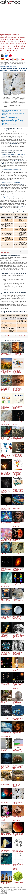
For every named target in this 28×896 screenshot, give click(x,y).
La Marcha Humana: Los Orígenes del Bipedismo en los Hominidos (18, 653)
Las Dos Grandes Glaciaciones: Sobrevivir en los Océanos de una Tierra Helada (18, 618)
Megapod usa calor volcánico (6, 701)
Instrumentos (21, 41)
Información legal (3, 892)
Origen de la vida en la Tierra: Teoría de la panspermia (18, 569)
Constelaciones (5, 37)
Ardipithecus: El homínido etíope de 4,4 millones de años (18, 702)
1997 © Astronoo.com (4, 887)
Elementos (3, 39)
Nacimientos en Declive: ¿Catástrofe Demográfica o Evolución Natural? (6, 455)
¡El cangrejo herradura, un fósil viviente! (18, 554)
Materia (11, 44)
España (6, 62)
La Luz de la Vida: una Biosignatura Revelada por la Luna (18, 834)
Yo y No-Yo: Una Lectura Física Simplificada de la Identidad (6, 406)
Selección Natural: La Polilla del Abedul (6, 717)
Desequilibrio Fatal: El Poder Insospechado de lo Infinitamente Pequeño (6, 355)
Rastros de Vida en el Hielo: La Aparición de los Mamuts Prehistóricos (18, 601)
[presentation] (4, 139)
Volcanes (15, 50)
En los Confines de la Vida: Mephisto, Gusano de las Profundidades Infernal (18, 635)
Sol (22, 48)
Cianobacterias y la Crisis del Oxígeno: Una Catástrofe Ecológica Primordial (18, 801)
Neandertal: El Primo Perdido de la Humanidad (18, 733)
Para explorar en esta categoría (9, 124)
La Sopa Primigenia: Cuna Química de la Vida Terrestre (6, 865)
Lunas (2, 44)
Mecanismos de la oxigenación (9, 117)
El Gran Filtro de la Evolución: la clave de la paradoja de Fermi (18, 354)
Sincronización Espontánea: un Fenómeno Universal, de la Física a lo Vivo (6, 507)
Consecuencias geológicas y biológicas (11, 119)
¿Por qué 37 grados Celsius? (18, 584)
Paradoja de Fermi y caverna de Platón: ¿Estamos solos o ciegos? (6, 766)
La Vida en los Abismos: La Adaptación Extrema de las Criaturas (6, 800)
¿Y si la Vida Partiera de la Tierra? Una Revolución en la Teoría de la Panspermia (6, 472)
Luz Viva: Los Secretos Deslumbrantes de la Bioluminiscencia (6, 849)
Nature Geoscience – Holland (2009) (12, 251)
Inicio (1, 62)
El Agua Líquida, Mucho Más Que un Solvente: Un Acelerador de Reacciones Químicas (6, 734)
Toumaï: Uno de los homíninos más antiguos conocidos (6, 782)
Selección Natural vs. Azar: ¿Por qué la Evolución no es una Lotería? (18, 455)
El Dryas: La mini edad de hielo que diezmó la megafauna (6, 617)
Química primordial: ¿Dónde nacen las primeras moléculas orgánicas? (6, 490)
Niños (23, 46)
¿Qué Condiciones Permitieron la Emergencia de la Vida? (18, 750)
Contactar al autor (3, 893)
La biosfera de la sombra (18, 539)
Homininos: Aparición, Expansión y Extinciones (18, 422)
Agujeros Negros (5, 35)
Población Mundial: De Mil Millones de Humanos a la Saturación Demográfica (18, 866)
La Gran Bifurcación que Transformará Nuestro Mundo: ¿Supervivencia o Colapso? (18, 472)
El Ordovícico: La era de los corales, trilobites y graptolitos (18, 717)
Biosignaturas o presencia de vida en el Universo (6, 569)
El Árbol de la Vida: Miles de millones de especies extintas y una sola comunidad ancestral (18, 783)
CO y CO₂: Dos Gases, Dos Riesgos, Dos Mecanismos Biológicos (18, 489)
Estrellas (11, 39)
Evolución (18, 39)
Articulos (11, 62)
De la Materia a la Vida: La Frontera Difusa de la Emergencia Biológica (6, 818)
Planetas (16, 48)
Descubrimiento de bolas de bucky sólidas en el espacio (6, 653)
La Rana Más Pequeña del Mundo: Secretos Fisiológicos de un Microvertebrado (18, 818)
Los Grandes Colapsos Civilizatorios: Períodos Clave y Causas (18, 438)
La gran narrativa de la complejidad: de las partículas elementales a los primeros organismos (18, 685)
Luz (7, 44)
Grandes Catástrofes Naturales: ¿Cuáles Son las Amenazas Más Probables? (6, 439)
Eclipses (13, 37)
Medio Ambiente (21, 44)
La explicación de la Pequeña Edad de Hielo (6, 833)
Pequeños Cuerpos (6, 48)
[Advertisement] (14, 19)
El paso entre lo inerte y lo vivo (6, 669)
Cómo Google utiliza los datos (6, 891)
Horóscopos (4, 53)
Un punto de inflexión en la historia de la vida (12, 120)
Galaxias (12, 41)
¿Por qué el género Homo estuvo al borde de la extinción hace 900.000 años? (18, 524)
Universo (8, 50)
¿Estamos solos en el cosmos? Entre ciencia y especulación (6, 600)
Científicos (15, 35)
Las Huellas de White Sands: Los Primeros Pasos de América (6, 422)
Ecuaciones (21, 37)
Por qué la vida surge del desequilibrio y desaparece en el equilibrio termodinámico (6, 388)
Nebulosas (16, 46)
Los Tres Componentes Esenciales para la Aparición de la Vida (6, 523)
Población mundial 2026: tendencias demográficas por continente (18, 371)
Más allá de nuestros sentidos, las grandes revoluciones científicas (18, 849)
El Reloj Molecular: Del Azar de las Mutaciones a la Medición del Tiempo (18, 406)
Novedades (13, 53)
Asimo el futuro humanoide (6, 749)
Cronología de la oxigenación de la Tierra (11, 116)
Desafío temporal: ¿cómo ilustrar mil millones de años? (18, 506)
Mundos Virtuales (5, 46)
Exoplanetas (4, 41)
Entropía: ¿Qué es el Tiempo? (18, 669)
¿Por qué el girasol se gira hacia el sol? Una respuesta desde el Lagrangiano (6, 371)
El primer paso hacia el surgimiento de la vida (6, 539)
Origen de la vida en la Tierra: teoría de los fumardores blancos (6, 584)
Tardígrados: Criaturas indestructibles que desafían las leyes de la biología (18, 766)
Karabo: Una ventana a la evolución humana (6, 683)
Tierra (2, 50)
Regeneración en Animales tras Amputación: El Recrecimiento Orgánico (6, 636)
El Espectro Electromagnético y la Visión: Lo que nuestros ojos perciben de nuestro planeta (18, 388)
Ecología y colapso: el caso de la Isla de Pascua (6, 883)
